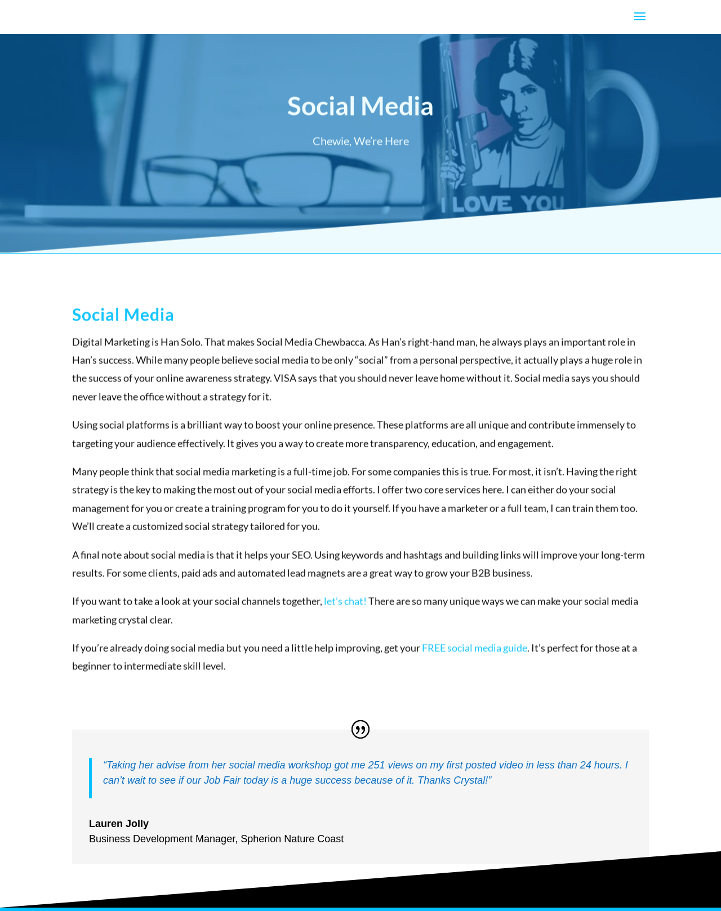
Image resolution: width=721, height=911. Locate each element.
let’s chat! (345, 607)
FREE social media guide (474, 653)
